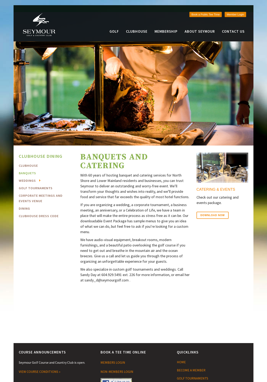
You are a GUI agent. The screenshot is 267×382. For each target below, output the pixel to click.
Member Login (235, 14)
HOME (181, 362)
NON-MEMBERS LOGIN (117, 372)
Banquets (27, 173)
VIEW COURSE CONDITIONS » (39, 372)
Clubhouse (28, 165)
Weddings (27, 180)
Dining (24, 208)
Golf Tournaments (36, 188)
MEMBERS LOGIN (113, 362)
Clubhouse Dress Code (39, 216)
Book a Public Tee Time (205, 14)
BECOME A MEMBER (191, 370)
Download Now (212, 215)
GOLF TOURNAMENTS (192, 378)
